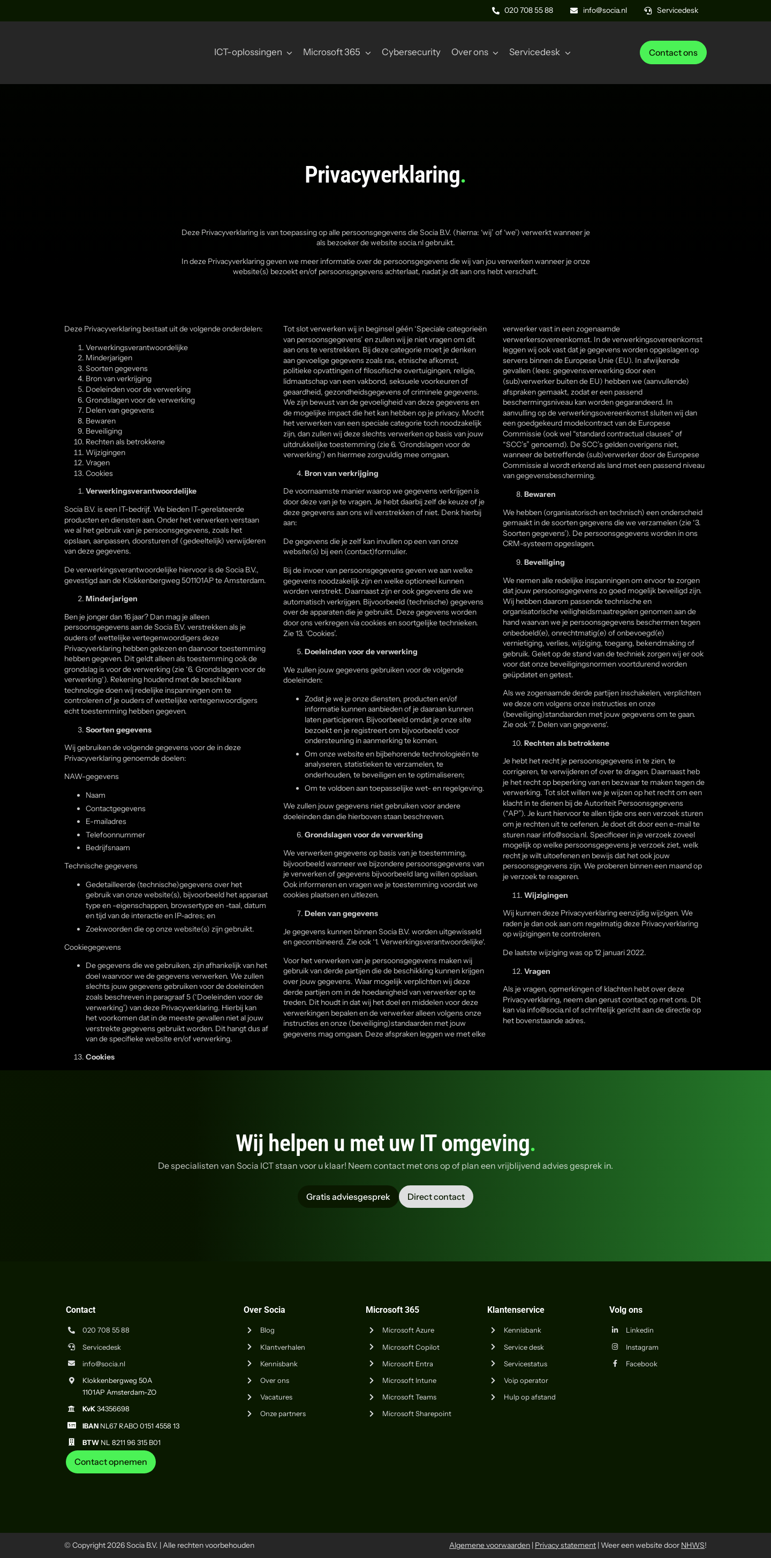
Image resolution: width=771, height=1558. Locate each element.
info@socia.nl (103, 1363)
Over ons (274, 1380)
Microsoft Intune (409, 1380)
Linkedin (640, 1330)
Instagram (642, 1347)
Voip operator (526, 1380)
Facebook (641, 1363)
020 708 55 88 (106, 1330)
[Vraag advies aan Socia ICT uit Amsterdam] (348, 1196)
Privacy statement (565, 1545)
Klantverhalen (282, 1347)
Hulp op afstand (530, 1397)
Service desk (524, 1347)
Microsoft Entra (407, 1363)
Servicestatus (525, 1363)
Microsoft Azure (408, 1330)
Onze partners (283, 1413)
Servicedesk (101, 1347)
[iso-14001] (680, 1477)
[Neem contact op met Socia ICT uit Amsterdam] (111, 1461)
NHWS (693, 1545)
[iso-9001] (626, 1477)
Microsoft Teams (409, 1397)
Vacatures (276, 1397)
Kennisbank (279, 1363)
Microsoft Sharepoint (416, 1413)
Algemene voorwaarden (489, 1545)
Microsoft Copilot (411, 1347)
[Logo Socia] (104, 36)
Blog (267, 1330)
